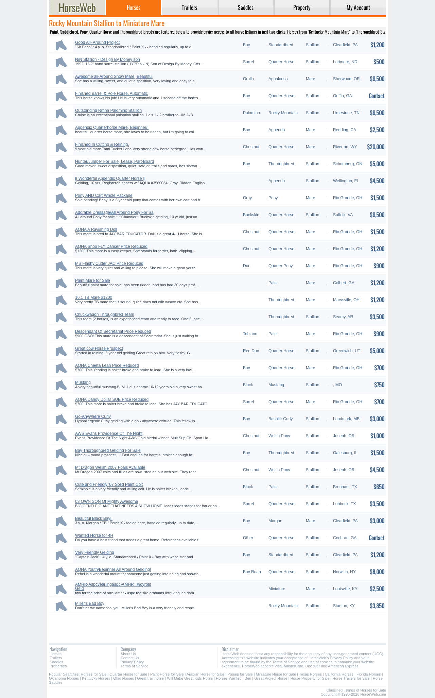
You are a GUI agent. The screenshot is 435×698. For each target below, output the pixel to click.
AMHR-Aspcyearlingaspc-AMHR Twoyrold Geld (113, 586)
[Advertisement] (217, 626)
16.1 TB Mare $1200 (93, 297)
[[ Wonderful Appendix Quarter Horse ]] (110, 178)
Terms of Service (135, 666)
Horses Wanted (228, 678)
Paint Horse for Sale (167, 674)
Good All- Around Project (97, 42)
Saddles (56, 662)
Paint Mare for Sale (92, 280)
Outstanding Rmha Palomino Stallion (108, 110)
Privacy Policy (132, 662)
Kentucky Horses (96, 678)
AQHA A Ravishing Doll (96, 229)
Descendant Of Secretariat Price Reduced (113, 331)
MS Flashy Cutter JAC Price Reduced (109, 263)
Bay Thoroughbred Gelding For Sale (108, 450)
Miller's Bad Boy (89, 603)
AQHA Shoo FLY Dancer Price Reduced (111, 246)
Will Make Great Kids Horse (190, 678)
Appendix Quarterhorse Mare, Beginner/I (112, 127)
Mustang (83, 382)
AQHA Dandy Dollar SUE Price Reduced (112, 399)
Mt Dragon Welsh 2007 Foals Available (110, 467)
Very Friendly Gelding (94, 552)
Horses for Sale (94, 674)
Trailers (56, 658)
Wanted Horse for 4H (94, 535)
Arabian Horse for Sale (205, 674)
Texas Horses (310, 674)
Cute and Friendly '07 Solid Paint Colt (109, 484)
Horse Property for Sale (309, 678)
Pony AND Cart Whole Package (104, 195)
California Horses (339, 674)
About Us (128, 654)
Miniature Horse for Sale (276, 674)
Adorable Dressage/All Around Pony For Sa (114, 212)
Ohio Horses (123, 678)
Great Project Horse (270, 678)
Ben (248, 678)
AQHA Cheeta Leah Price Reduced (107, 365)
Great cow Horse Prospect (99, 348)
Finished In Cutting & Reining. (102, 144)
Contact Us (130, 658)
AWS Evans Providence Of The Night (108, 433)
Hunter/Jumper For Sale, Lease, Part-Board (114, 161)
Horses (56, 654)
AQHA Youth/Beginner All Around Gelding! (113, 569)
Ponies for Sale (240, 674)
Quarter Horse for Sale (128, 674)
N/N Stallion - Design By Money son (107, 59)
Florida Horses (368, 674)
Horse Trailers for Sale (350, 678)
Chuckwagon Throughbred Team (104, 314)
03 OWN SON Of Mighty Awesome (106, 501)
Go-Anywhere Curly (93, 416)
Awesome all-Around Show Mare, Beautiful (114, 76)
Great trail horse (150, 678)
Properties (58, 666)
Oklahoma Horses (64, 678)
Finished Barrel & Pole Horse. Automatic (111, 93)
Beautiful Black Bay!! (93, 518)
